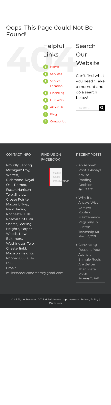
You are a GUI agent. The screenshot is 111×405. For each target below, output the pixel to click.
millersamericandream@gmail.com (35, 273)
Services (56, 74)
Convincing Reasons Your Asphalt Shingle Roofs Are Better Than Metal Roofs (89, 259)
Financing (57, 93)
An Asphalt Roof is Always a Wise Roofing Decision (89, 175)
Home (54, 67)
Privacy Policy (89, 299)
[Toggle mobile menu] (102, 9)
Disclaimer (55, 303)
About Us (56, 107)
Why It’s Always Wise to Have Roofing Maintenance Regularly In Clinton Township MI (89, 215)
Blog (53, 114)
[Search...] (87, 108)
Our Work (57, 100)
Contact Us (58, 121)
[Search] (102, 108)
